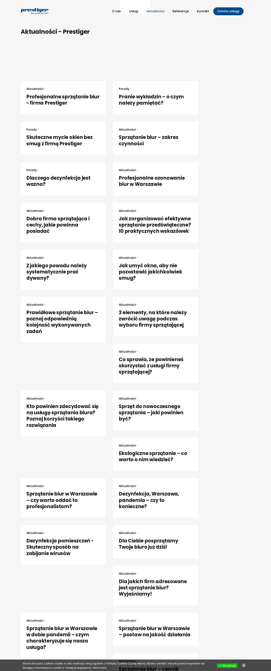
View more (100, 668)
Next (36, 580)
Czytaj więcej (136, 663)
